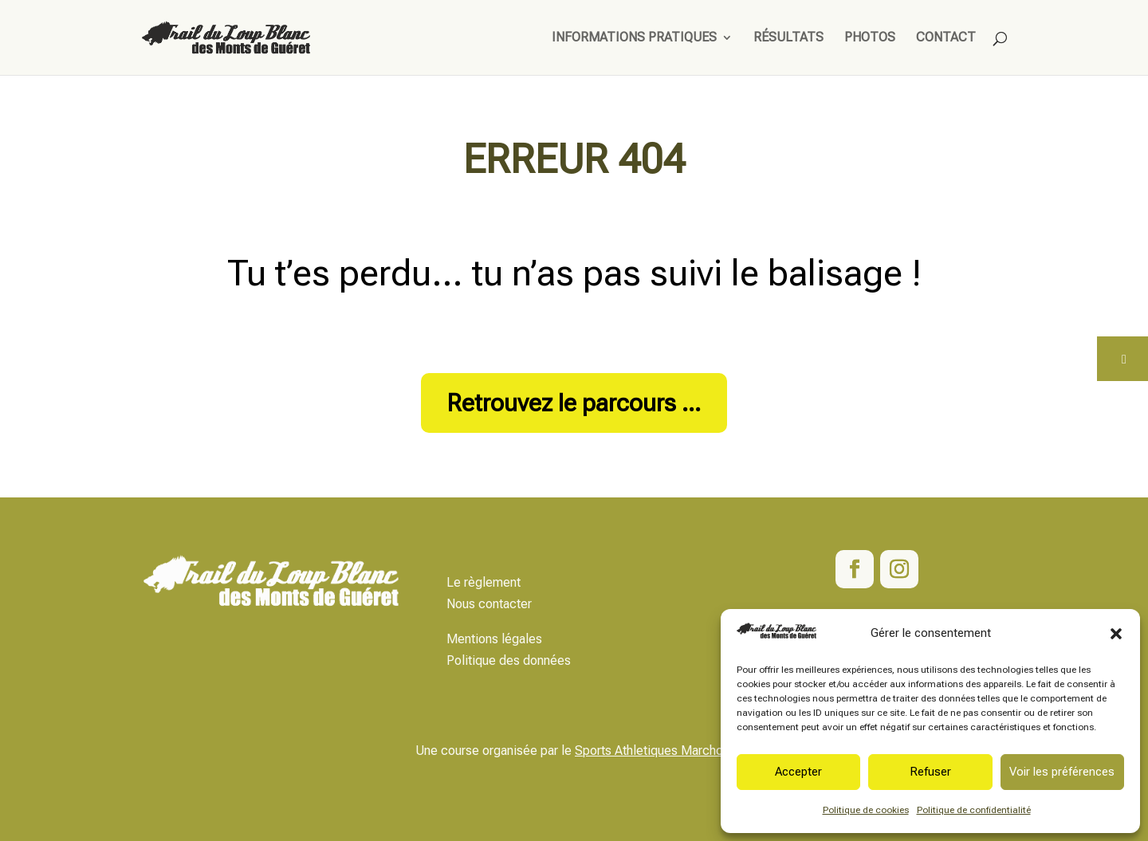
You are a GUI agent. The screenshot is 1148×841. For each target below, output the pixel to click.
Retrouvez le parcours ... (574, 403)
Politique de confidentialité (974, 809)
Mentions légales (494, 638)
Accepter (798, 771)
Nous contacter (489, 603)
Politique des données (508, 660)
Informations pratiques (634, 38)
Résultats (788, 38)
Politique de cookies (866, 809)
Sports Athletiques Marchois (654, 750)
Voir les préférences (1062, 771)
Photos (869, 38)
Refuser (930, 771)
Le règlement (483, 582)
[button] (1116, 634)
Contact (946, 38)
